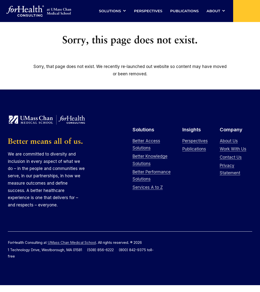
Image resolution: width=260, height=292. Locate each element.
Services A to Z (148, 187)
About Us (229, 140)
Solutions (110, 11)
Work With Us (233, 148)
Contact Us (231, 157)
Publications (184, 11)
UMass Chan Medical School (72, 242)
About (213, 11)
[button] (246, 11)
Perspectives (148, 11)
